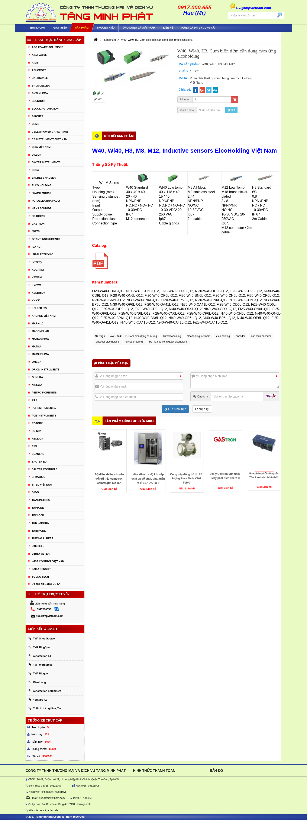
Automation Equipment (45, 691)
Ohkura (37, 377)
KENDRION (38, 292)
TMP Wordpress (40, 664)
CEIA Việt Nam (41, 147)
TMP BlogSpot (40, 647)
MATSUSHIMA (40, 338)
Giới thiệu (60, 27)
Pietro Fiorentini (44, 392)
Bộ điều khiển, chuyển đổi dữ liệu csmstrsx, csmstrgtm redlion (109, 468)
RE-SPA (36, 431)
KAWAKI (37, 277)
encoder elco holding (108, 341)
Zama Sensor (41, 569)
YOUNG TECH (40, 576)
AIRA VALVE (39, 55)
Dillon (36, 154)
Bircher (37, 116)
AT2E (35, 62)
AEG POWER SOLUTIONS (47, 47)
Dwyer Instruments (46, 162)
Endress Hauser (44, 177)
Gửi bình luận (175, 409)
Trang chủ (37, 27)
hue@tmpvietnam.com (47, 616)
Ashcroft (39, 70)
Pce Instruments (44, 415)
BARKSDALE (40, 78)
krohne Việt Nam (44, 315)
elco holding (223, 336)
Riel (35, 446)
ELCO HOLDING (41, 185)
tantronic (39, 530)
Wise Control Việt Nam (48, 561)
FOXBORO (38, 216)
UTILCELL (38, 546)
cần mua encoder (261, 336)
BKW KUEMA (40, 93)
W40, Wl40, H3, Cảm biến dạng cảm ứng (133, 336)
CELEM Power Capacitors (50, 131)
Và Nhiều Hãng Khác (46, 584)
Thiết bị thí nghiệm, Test (45, 708)
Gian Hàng (37, 682)
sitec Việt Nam (42, 484)
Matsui (36, 346)
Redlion (37, 438)
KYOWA (36, 285)
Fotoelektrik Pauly (46, 200)
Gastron (38, 223)
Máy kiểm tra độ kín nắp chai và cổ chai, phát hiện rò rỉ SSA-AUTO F (148, 467)
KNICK (36, 300)
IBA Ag (36, 246)
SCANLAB (38, 454)
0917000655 (44, 609)
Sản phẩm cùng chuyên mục (129, 420)
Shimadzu (38, 477)
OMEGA (36, 361)
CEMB (35, 124)
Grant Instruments (46, 239)
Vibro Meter (40, 553)
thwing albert (42, 538)
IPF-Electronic (42, 254)
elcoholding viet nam (198, 336)
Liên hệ (168, 27)
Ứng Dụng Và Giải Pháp (139, 27)
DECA (35, 170)
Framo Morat (41, 193)
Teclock (38, 515)
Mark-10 (37, 323)
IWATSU (37, 231)
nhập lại (202, 409)
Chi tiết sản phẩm (119, 135)
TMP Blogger (39, 673)
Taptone (38, 507)
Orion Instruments (45, 369)
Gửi (231, 110)
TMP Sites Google (42, 638)
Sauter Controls (44, 469)
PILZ (34, 400)
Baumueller (41, 85)
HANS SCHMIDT (41, 208)
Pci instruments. (44, 407)
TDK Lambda (40, 523)
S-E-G (35, 492)
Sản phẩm (81, 27)
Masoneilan (40, 331)
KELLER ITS (39, 308)
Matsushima (40, 354)
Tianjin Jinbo (41, 500)
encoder (240, 336)
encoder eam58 (134, 341)
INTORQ (37, 262)
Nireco (37, 384)
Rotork (37, 423)
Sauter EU (39, 461)
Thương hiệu (105, 27)
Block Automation (45, 108)
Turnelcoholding (172, 336)
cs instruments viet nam (49, 139)
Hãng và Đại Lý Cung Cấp (198, 27)
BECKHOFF (39, 101)
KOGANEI (38, 269)
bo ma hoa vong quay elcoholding (168, 341)
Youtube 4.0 (38, 699)
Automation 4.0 (40, 656)
